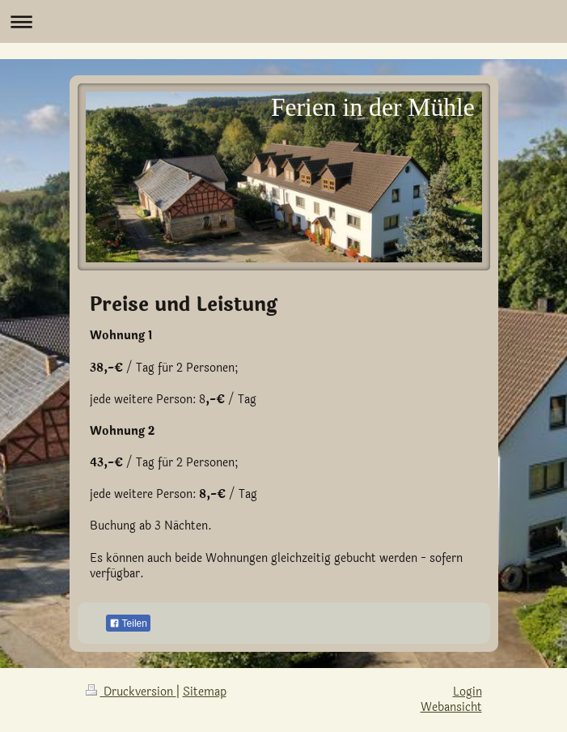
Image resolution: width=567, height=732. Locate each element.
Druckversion (131, 691)
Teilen (128, 623)
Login (467, 691)
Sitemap (204, 691)
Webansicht (451, 707)
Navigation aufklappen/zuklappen (283, 21)
